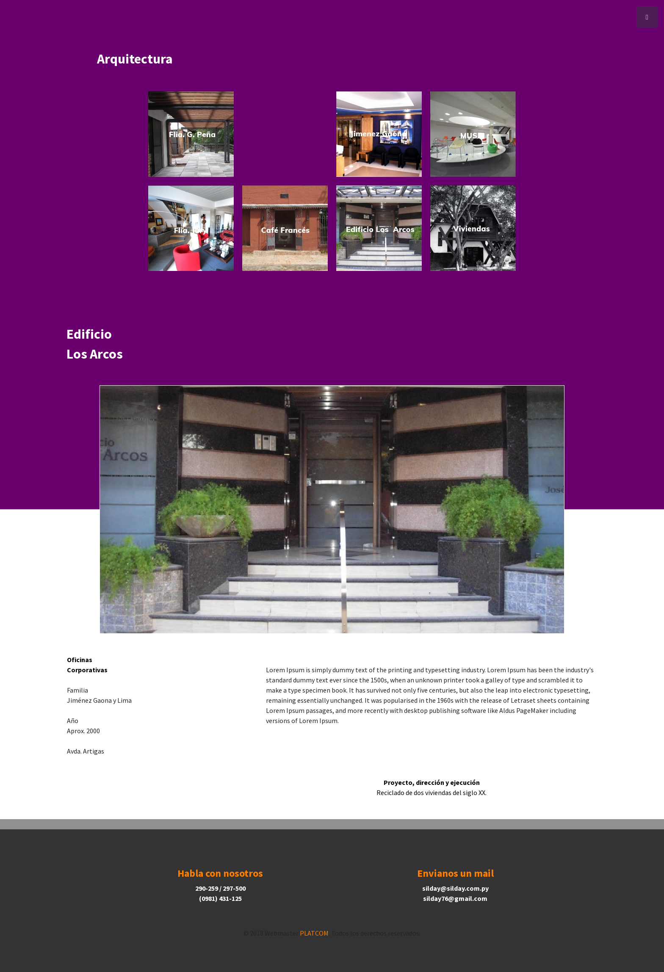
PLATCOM (314, 933)
